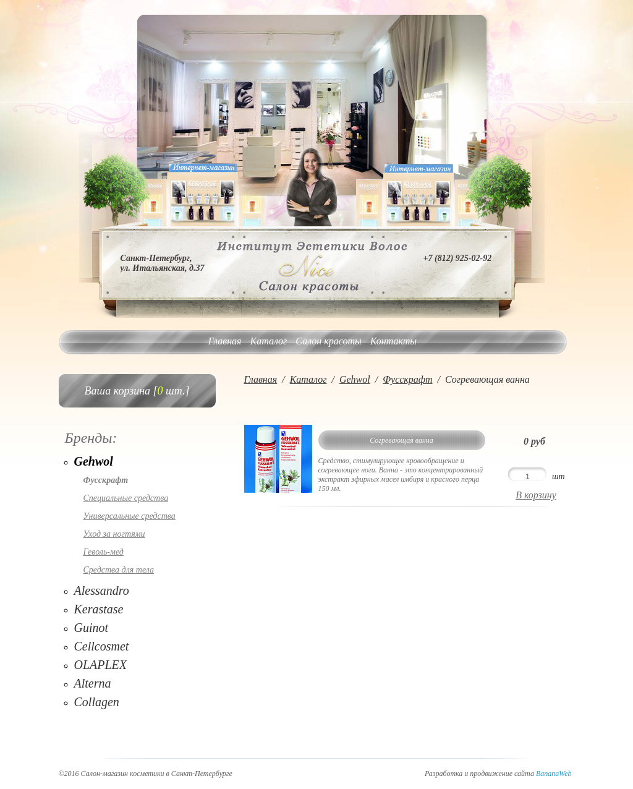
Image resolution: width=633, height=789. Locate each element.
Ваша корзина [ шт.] (137, 391)
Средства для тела (119, 569)
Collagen (96, 702)
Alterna (92, 683)
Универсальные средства (129, 516)
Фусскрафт (106, 480)
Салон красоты (328, 341)
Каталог (268, 341)
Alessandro (101, 590)
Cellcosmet (101, 646)
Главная (225, 341)
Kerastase (99, 609)
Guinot (91, 627)
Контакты (393, 341)
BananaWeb (554, 773)
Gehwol (93, 461)
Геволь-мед (103, 552)
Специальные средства (126, 498)
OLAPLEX (100, 665)
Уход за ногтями (114, 534)
